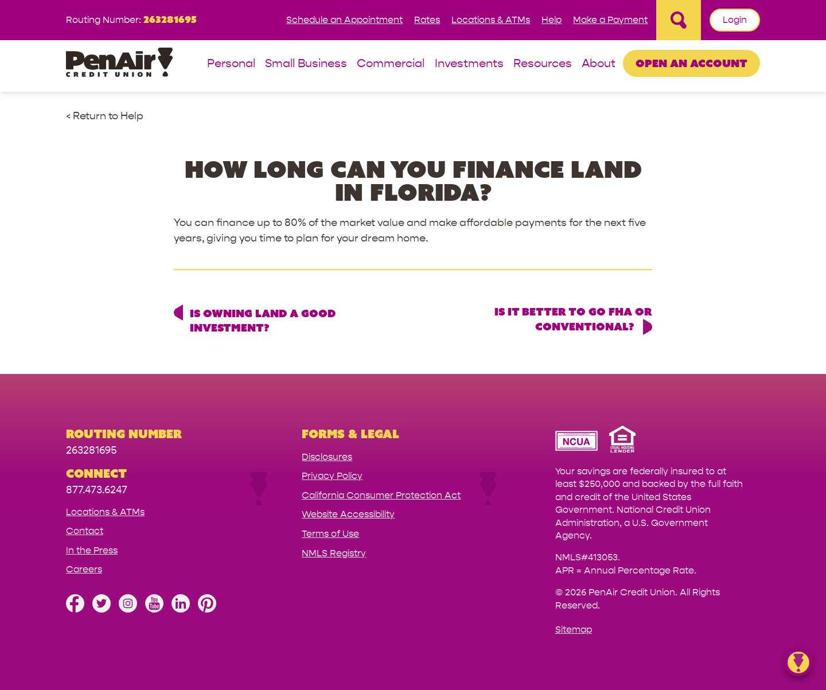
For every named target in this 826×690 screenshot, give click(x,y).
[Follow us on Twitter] (101, 609)
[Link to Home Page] (119, 64)
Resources (542, 64)
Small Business (306, 64)
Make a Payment (610, 19)
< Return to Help (104, 116)
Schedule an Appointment (344, 19)
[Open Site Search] (678, 20)
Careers (84, 569)
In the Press (92, 550)
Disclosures (327, 456)
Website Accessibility (348, 514)
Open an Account (691, 63)
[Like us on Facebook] (75, 609)
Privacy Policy (332, 475)
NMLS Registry (334, 553)
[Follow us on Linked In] (181, 609)
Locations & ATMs (490, 19)
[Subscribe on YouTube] (154, 609)
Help (551, 19)
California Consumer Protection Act (381, 495)
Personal (231, 64)
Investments (469, 64)
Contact (84, 530)
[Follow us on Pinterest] (207, 609)
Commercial (390, 64)
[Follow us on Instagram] (128, 609)
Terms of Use (330, 533)
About (598, 64)
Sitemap (573, 629)
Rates (427, 19)
